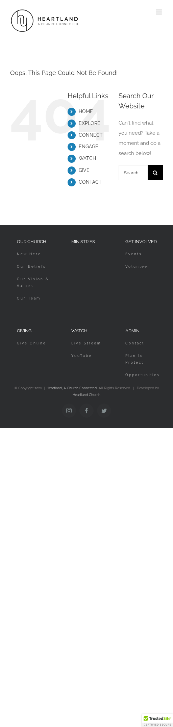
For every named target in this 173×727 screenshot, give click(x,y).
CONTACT (90, 182)
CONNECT (91, 135)
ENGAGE (88, 146)
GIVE (84, 170)
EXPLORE (89, 123)
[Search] (155, 172)
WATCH (87, 158)
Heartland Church (86, 395)
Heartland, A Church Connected (72, 388)
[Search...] (133, 172)
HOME (86, 111)
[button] (157, 720)
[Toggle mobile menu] (159, 12)
